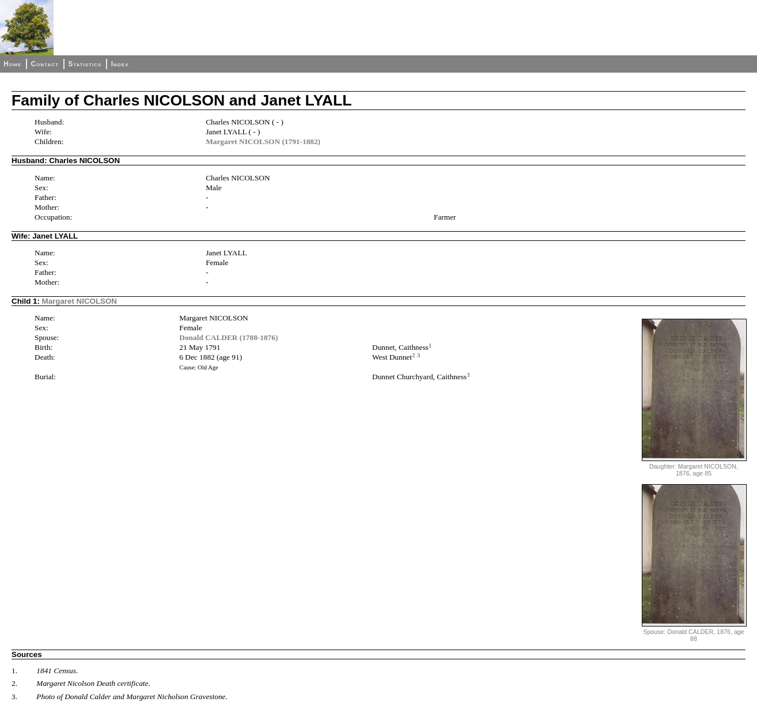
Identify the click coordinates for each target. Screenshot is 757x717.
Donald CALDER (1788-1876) (228, 337)
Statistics (84, 64)
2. (14, 683)
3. (14, 696)
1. (14, 670)
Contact (44, 64)
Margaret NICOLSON (79, 301)
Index (120, 64)
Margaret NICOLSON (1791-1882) (263, 141)
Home (12, 64)
